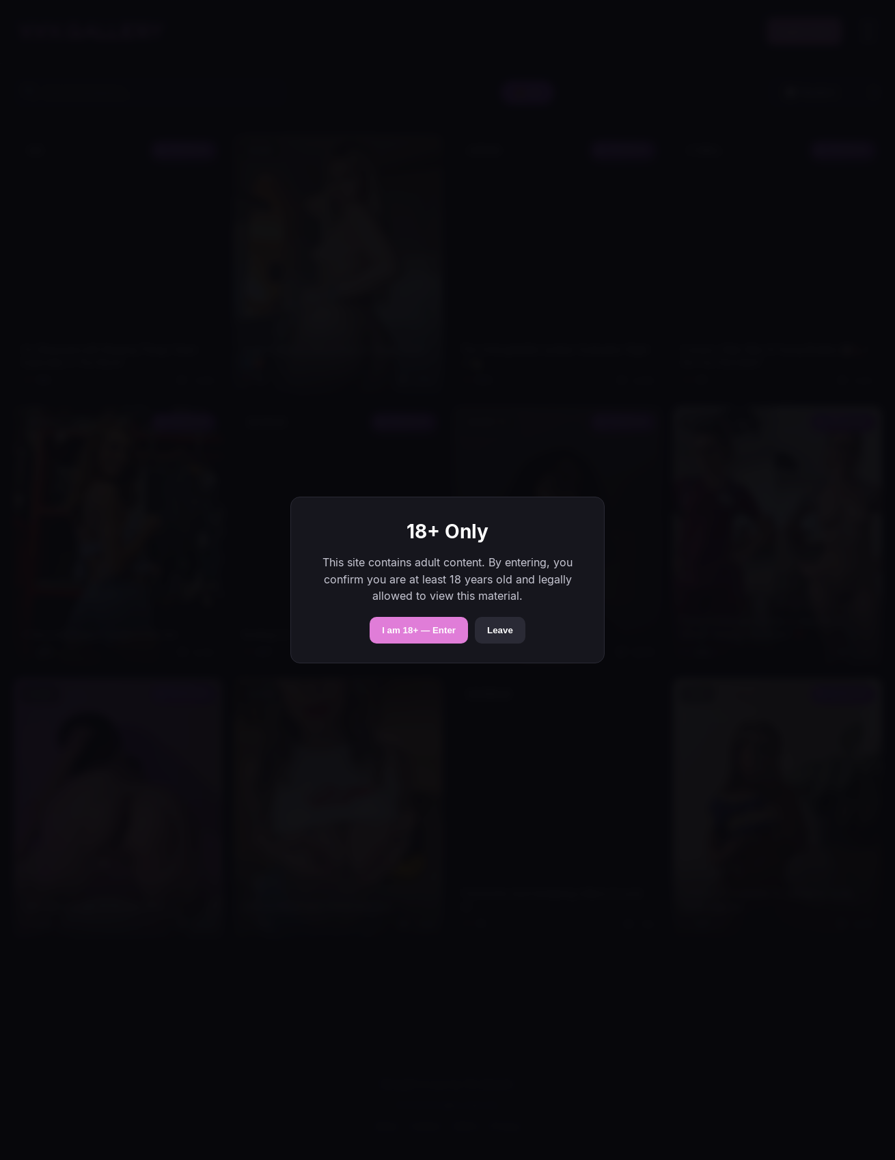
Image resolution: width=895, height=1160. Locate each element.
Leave (500, 630)
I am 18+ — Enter (419, 630)
